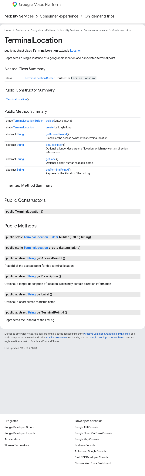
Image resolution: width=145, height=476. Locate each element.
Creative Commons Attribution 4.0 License (107, 333)
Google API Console (86, 427)
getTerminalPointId (57, 169)
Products (21, 30)
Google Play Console (87, 439)
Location (75, 50)
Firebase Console (85, 445)
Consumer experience (59, 16)
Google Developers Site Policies (106, 337)
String (20, 134)
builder (50, 120)
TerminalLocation (16, 99)
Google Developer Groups (20, 427)
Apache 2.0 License (56, 337)
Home (8, 30)
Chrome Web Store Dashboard (93, 463)
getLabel (51, 159)
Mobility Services (19, 16)
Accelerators (12, 439)
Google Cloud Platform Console (93, 433)
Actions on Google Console (90, 451)
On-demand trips (100, 16)
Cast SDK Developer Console (92, 457)
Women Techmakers (17, 445)
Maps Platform (40, 4)
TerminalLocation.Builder (40, 78)
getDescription (54, 144)
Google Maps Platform (43, 30)
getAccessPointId (56, 134)
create (50, 127)
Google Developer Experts (20, 433)
